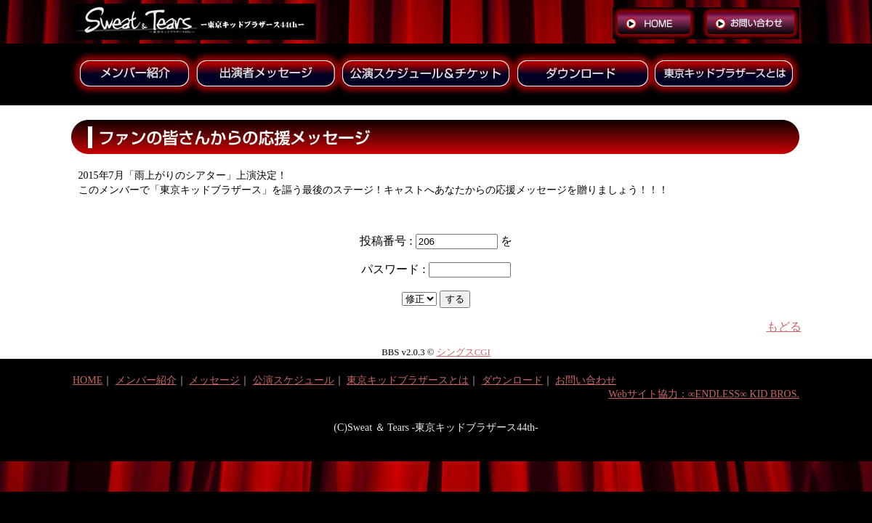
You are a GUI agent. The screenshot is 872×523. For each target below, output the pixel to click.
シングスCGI (463, 352)
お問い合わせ (585, 380)
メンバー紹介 (146, 380)
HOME (87, 380)
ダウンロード (512, 380)
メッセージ (214, 380)
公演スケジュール (293, 380)
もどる (784, 326)
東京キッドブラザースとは (408, 380)
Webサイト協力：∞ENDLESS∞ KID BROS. (703, 394)
